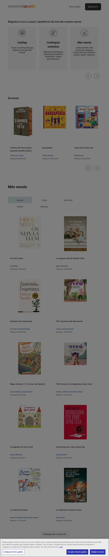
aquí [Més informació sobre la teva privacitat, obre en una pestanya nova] (61, 548)
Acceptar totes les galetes (77, 553)
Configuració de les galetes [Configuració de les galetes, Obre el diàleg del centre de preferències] (13, 553)
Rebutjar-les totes (97, 553)
